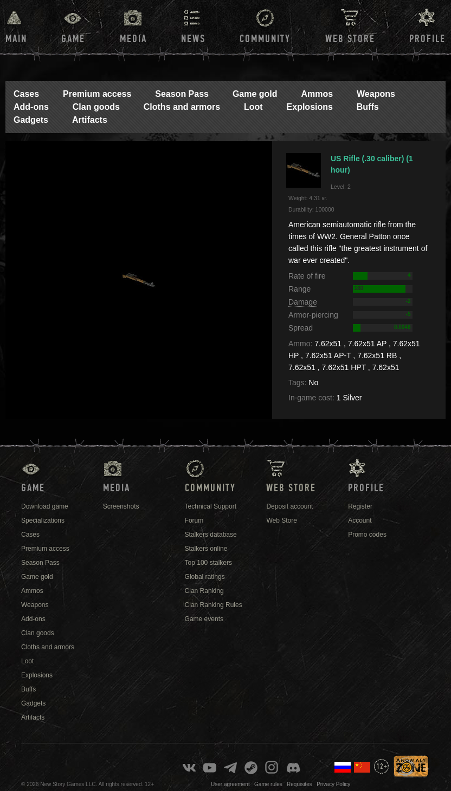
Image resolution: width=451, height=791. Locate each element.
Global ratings (205, 577)
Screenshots (121, 506)
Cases (26, 93)
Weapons (376, 93)
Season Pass (182, 93)
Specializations (43, 520)
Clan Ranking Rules (213, 605)
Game (73, 38)
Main (16, 38)
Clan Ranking (204, 591)
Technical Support (210, 506)
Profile (427, 38)
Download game (44, 506)
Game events (204, 619)
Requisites (299, 784)
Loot (253, 106)
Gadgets (31, 119)
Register (360, 506)
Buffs (368, 106)
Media (133, 38)
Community (265, 38)
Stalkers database (211, 534)
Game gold (255, 93)
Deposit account (289, 506)
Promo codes (367, 534)
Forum (194, 520)
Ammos (317, 93)
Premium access (97, 93)
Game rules (268, 784)
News (193, 38)
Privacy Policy (333, 784)
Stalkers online (206, 548)
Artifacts (89, 119)
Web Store (350, 38)
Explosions (310, 106)
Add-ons (31, 106)
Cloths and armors (182, 106)
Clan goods (96, 106)
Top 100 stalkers (208, 562)
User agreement (230, 784)
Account (359, 520)
